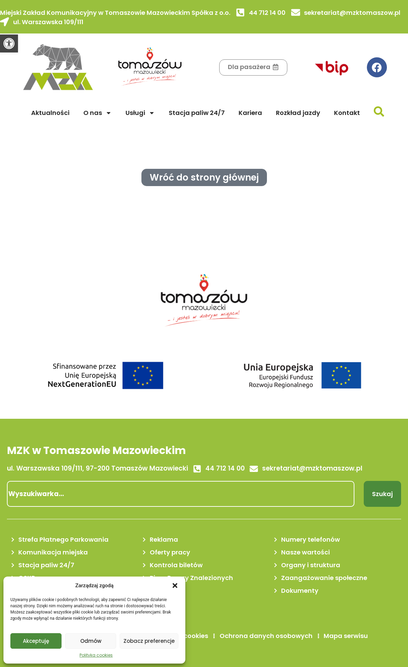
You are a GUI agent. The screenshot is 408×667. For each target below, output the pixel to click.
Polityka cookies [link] (96, 655)
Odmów (90, 641)
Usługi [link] (140, 112)
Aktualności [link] (50, 112)
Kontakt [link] (347, 112)
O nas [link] (97, 112)
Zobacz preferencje (149, 641)
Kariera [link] (250, 112)
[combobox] (180, 494)
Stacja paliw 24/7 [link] (197, 112)
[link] (9, 43)
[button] (174, 585)
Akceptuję (36, 641)
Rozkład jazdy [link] (298, 112)
